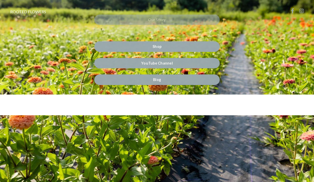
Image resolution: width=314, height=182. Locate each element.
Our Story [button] (157, 16)
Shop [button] (157, 46)
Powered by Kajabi (157, 102)
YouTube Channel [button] (157, 62)
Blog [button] (157, 79)
